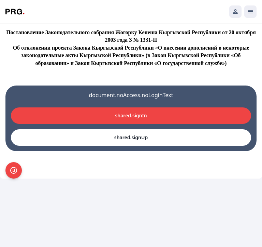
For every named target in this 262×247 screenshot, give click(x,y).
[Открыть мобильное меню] (250, 11)
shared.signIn (131, 115)
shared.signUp (131, 137)
